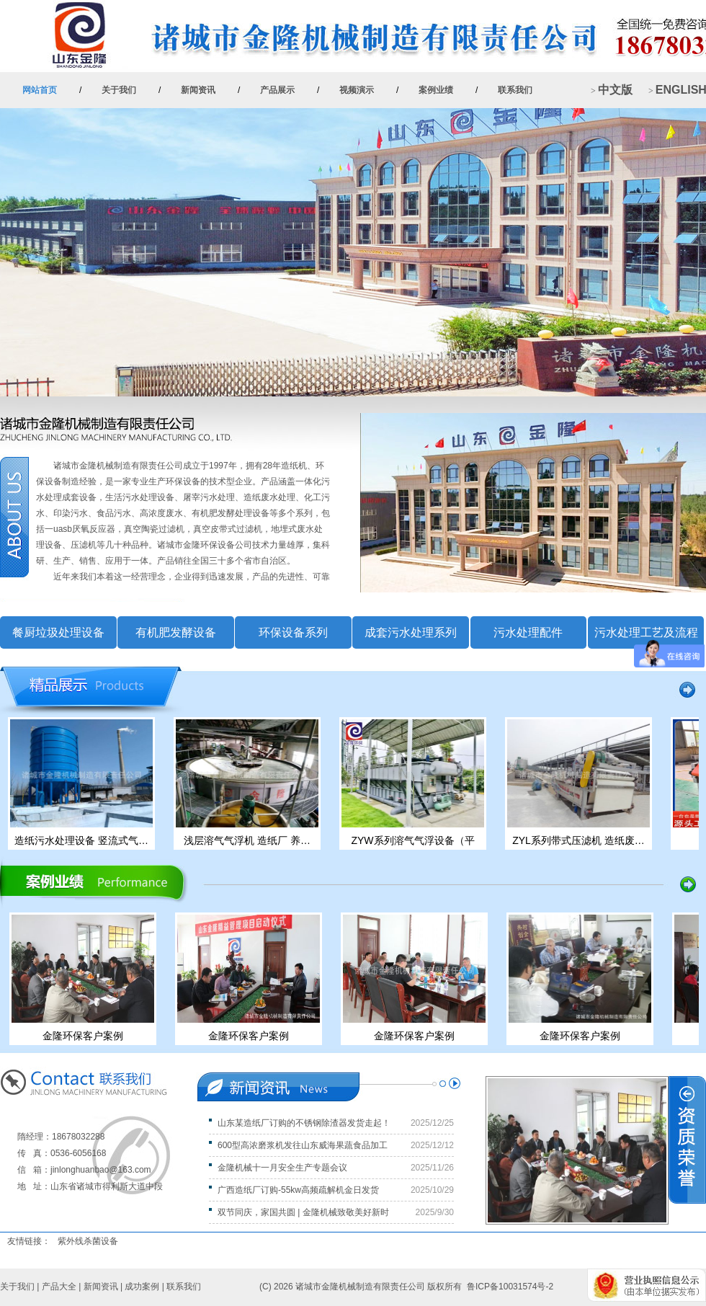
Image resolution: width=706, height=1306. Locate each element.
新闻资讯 (198, 90)
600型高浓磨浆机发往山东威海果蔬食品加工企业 (298, 1145)
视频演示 (356, 90)
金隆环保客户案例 (84, 1035)
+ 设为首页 (675, 18)
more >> (331, 436)
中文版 (615, 90)
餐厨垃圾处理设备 (58, 632)
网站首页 (39, 90)
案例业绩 (436, 90)
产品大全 (59, 1286)
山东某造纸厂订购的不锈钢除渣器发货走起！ (304, 1123)
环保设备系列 (293, 632)
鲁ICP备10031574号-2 (510, 1286)
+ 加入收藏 (614, 18)
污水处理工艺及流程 (646, 632)
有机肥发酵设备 (175, 632)
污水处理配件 (528, 632)
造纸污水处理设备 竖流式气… (84, 840)
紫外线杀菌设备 (88, 1241)
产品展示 (277, 90)
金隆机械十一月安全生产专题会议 (282, 1168)
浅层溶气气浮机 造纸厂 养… (249, 840)
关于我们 (119, 90)
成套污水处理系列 (411, 632)
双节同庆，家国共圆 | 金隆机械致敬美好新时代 (299, 1212)
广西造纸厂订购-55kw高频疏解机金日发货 (298, 1190)
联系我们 (515, 90)
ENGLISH (681, 90)
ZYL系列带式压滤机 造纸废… (580, 840)
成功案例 (142, 1286)
